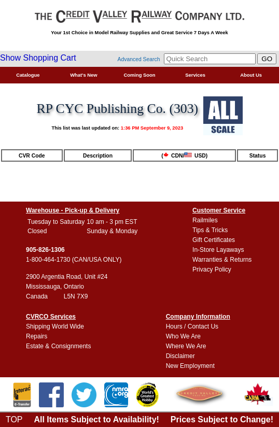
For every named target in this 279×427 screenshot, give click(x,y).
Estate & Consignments (58, 346)
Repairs (36, 336)
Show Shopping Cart (38, 57)
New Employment (190, 365)
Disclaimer (180, 356)
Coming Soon (140, 75)
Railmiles (205, 220)
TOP (14, 419)
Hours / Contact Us (192, 326)
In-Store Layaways (218, 249)
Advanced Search (139, 59)
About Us (251, 75)
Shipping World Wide (55, 326)
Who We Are (183, 336)
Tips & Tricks (210, 230)
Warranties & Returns (222, 259)
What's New (83, 75)
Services (195, 75)
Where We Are (186, 346)
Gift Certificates (213, 240)
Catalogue (27, 75)
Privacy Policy (211, 269)
